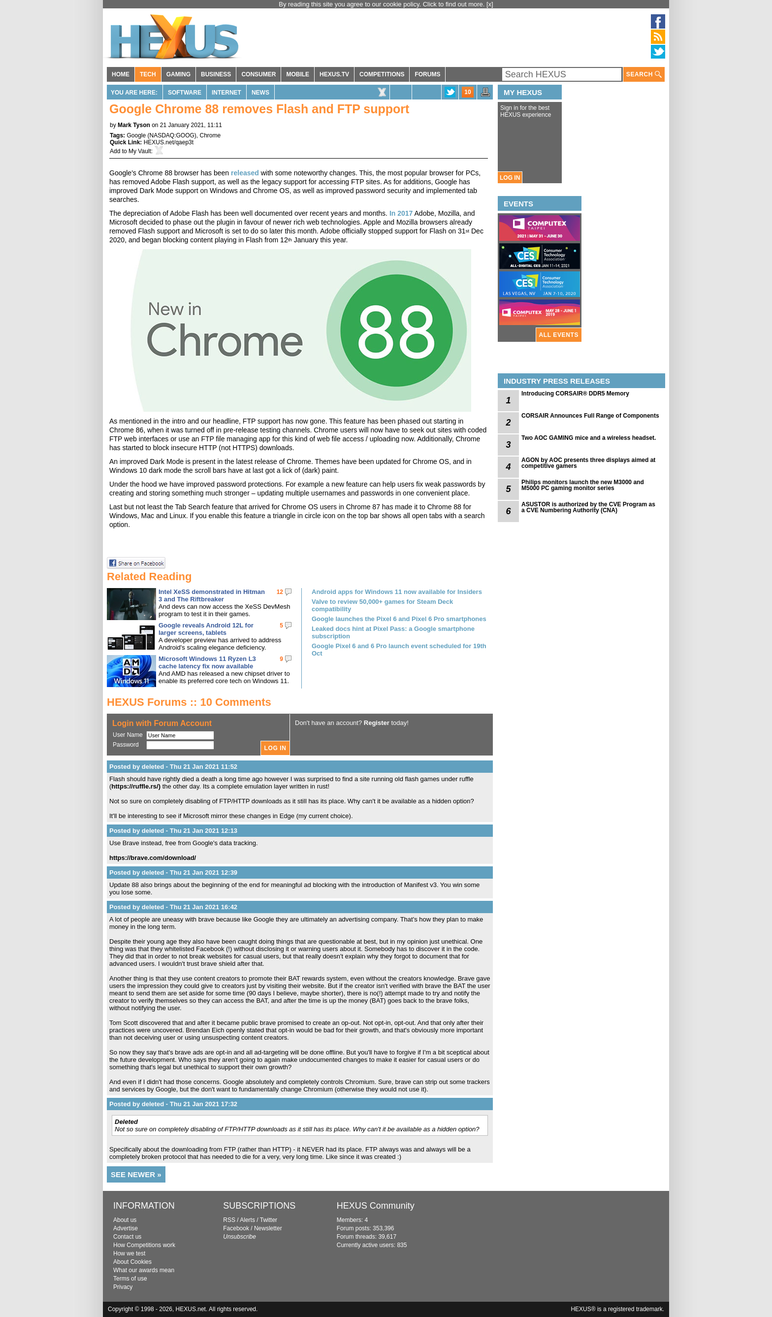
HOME (120, 74)
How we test (129, 1253)
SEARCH (644, 74)
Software (184, 92)
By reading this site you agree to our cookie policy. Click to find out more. (382, 4)
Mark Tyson (134, 125)
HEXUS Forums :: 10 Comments (189, 702)
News (260, 92)
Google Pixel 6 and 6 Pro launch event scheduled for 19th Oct (399, 649)
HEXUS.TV (334, 74)
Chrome (210, 135)
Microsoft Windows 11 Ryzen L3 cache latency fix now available (207, 662)
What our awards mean (143, 1270)
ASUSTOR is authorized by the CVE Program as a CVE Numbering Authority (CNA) (588, 507)
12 (280, 592)
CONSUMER (258, 74)
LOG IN (510, 177)
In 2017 (401, 213)
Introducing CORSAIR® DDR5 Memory (575, 393)
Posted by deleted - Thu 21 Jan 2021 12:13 (173, 830)
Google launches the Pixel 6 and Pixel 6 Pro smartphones (399, 619)
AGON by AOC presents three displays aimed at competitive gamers (588, 463)
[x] (489, 4)
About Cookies (132, 1261)
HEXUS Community (376, 1206)
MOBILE (297, 74)
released (245, 173)
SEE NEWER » (136, 1174)
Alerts (247, 1220)
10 (467, 92)
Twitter (268, 1220)
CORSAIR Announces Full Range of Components (590, 416)
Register (376, 722)
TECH (148, 74)
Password (126, 744)
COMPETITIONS (381, 74)
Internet (226, 92)
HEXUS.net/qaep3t (168, 142)
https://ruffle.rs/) (136, 786)
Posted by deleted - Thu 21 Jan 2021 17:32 (173, 1104)
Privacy (122, 1287)
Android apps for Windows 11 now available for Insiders (397, 591)
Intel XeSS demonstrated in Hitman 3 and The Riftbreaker (212, 595)
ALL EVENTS (559, 334)
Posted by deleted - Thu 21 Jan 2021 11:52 (173, 766)
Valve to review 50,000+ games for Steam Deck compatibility (382, 605)
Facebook (236, 1228)
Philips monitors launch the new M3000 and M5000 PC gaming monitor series (582, 485)
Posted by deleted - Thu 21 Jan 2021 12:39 (173, 872)
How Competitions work (144, 1245)
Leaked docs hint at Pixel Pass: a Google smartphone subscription (393, 632)
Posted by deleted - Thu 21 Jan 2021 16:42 (173, 907)
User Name (128, 734)
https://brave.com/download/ (152, 857)
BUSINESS (216, 74)
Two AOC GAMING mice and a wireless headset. (588, 438)
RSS (229, 1220)
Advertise (125, 1228)
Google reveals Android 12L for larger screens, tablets (206, 629)
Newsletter (268, 1228)
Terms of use (130, 1278)
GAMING (178, 74)
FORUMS (427, 74)
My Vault (140, 151)
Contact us (127, 1236)
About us (124, 1220)
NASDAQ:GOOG (172, 135)
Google (136, 135)
